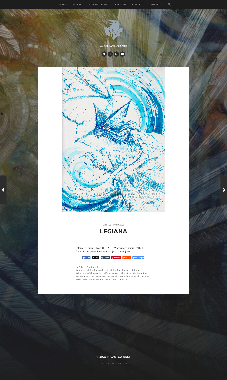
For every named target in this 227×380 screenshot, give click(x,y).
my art (146, 276)
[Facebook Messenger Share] (138, 257)
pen (79, 279)
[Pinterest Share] (116, 257)
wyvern (125, 279)
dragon (137, 270)
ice (123, 273)
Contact (137, 4)
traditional (89, 279)
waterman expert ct (108, 279)
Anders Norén (119, 363)
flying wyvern (96, 273)
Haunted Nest (119, 356)
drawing (81, 273)
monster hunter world (128, 276)
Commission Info (99, 4)
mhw (80, 276)
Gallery (76, 4)
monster (90, 276)
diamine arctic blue (99, 270)
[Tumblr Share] (105, 257)
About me (121, 4)
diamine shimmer (121, 270)
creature (81, 270)
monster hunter (105, 276)
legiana (138, 273)
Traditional (92, 267)
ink (129, 273)
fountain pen (112, 273)
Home (62, 4)
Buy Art (155, 4)
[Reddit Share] (126, 257)
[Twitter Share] (95, 257)
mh (146, 273)
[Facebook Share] (86, 257)
